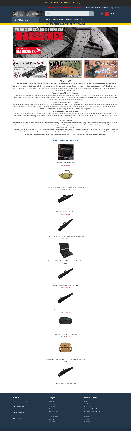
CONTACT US (78, 20)
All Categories (21, 20)
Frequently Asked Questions (92, 411)
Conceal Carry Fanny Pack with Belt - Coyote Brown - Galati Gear (65, 187)
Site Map (86, 414)
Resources (52, 421)
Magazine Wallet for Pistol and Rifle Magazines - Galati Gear (65, 261)
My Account (114, 8)
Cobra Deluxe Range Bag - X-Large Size (65, 334)
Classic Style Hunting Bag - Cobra (65, 162)
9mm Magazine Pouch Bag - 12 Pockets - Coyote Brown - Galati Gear (65, 359)
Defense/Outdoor (54, 416)
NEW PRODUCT (58, 20)
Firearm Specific (53, 404)
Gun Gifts (51, 419)
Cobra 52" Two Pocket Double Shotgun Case (65, 310)
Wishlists (86, 419)
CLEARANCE (69, 20)
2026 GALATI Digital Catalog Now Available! (65, 24)
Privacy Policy (88, 406)
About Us (87, 404)
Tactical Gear (52, 406)
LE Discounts (88, 421)
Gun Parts (52, 409)
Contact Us (87, 416)
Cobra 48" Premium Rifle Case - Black (65, 383)
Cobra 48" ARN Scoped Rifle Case (65, 212)
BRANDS (48, 20)
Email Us (18, 418)
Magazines (52, 401)
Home (42, 20)
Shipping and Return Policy (92, 409)
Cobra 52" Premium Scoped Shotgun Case (65, 285)
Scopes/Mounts (53, 411)
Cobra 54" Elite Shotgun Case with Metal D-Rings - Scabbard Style (65, 236)
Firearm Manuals (53, 414)
